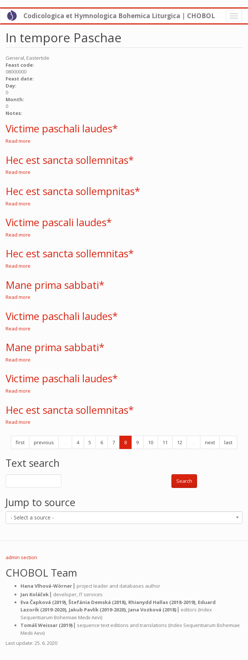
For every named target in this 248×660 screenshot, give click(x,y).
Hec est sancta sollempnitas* (73, 191)
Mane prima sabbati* (55, 285)
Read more (18, 141)
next (210, 442)
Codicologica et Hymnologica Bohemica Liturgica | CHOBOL (119, 15)
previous (44, 442)
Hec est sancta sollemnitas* (70, 160)
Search (184, 481)
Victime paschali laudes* (62, 128)
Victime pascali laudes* (59, 222)
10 (150, 442)
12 (179, 442)
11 (165, 442)
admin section (21, 557)
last (228, 442)
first (20, 442)
